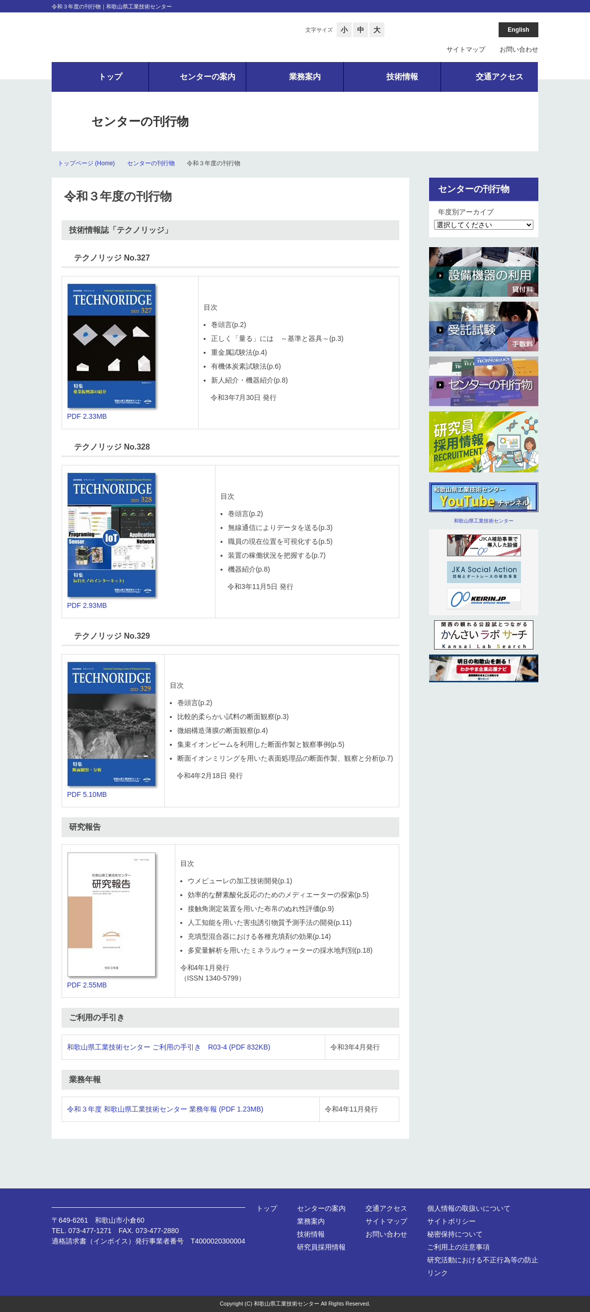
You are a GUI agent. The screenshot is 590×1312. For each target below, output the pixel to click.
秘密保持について (455, 1234)
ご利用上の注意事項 (458, 1247)
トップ (266, 1208)
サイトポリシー (451, 1221)
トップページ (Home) (86, 163)
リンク (437, 1273)
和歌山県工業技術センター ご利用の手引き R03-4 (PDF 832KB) (168, 1047)
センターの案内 (321, 1208)
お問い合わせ (519, 49)
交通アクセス (386, 1208)
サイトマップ (465, 49)
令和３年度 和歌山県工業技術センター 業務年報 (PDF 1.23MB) (165, 1109)
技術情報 (311, 1234)
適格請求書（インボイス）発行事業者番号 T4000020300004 (148, 1241)
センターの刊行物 (151, 163)
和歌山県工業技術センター (484, 521)
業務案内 (311, 1221)
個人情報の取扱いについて (469, 1208)
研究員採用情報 (321, 1247)
